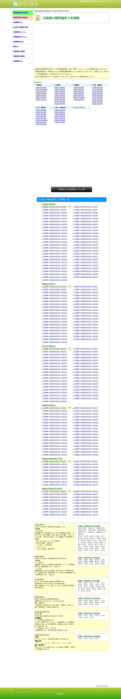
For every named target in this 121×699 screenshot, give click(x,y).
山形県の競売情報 (60, 114)
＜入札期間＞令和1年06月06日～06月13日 (85, 461)
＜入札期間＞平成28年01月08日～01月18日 (54, 280)
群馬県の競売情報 (41, 99)
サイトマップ (66, 690)
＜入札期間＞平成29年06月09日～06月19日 (54, 245)
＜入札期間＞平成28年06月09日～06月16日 (85, 481)
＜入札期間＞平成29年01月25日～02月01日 (54, 509)
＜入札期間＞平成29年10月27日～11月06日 (85, 230)
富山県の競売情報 (60, 104)
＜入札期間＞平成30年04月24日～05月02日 (54, 363)
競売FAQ (15, 46)
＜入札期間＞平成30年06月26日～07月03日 (85, 298)
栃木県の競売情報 (41, 97)
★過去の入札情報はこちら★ (72, 189)
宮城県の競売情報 (60, 110)
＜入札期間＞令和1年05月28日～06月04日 (53, 289)
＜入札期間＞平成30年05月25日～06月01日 (85, 360)
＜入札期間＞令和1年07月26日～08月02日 (53, 348)
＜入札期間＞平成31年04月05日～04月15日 (54, 212)
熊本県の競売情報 (41, 118)
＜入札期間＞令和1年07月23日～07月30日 (53, 286)
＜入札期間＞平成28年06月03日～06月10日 (54, 449)
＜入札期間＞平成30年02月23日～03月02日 (54, 366)
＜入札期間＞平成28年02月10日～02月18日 (85, 484)
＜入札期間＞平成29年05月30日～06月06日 (54, 318)
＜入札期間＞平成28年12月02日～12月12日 (54, 253)
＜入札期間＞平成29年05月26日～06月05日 (85, 245)
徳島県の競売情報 (97, 99)
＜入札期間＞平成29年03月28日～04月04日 (85, 318)
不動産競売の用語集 (19, 51)
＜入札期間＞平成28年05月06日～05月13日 (85, 449)
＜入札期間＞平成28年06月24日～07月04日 (85, 265)
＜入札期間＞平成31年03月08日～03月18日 (85, 212)
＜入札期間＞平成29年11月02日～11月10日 (54, 431)
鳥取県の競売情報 (97, 93)
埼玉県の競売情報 (41, 91)
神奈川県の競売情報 (41, 89)
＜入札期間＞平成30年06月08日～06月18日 (85, 221)
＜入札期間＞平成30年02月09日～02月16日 (85, 425)
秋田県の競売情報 (60, 118)
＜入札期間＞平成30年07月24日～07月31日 (54, 298)
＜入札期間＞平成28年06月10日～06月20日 (54, 268)
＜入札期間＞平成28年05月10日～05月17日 (54, 336)
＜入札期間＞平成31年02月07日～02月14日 (85, 464)
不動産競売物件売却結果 (20, 17)
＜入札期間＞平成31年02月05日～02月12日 (54, 295)
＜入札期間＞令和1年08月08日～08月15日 (53, 461)
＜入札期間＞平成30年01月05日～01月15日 (85, 227)
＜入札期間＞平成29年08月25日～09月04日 (85, 236)
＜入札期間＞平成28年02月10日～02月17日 (85, 514)
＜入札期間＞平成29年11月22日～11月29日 (85, 500)
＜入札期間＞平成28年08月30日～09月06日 (54, 330)
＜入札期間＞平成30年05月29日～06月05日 (54, 301)
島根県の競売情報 (97, 95)
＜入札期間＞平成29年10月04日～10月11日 (54, 503)
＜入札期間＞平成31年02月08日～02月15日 (85, 413)
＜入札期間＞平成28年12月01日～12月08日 (85, 479)
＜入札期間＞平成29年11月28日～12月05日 (54, 310)
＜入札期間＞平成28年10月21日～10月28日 (85, 386)
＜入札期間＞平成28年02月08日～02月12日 (85, 277)
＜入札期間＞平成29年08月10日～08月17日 (54, 476)
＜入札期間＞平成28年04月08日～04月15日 (54, 452)
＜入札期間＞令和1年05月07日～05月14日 (85, 289)
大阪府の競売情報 (78, 87)
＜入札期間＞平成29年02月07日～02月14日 (85, 321)
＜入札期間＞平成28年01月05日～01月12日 (54, 342)
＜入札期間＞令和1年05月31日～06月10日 (53, 209)
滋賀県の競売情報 (78, 95)
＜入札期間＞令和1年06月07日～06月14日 (85, 408)
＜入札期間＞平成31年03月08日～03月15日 (54, 413)
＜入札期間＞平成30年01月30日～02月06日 (54, 307)
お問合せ (47, 690)
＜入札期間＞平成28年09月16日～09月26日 (54, 259)
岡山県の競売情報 (97, 91)
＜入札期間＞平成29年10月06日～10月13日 (85, 431)
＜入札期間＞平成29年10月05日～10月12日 (85, 473)
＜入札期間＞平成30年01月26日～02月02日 (85, 366)
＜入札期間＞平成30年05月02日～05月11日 (54, 422)
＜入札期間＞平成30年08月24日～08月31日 (54, 357)
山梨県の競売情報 (60, 91)
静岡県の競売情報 (60, 89)
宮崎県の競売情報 (41, 122)
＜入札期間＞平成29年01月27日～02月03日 (54, 384)
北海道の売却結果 (79, 107)
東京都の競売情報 (41, 87)
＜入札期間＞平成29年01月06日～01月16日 (85, 250)
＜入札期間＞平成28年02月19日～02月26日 (85, 398)
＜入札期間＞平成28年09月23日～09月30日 (54, 389)
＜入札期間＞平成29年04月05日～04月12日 (85, 506)
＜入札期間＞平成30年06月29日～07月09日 (54, 221)
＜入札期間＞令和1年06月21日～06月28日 (85, 348)
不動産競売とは (17, 22)
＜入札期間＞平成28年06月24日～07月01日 (85, 392)
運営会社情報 (20, 690)
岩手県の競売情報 (60, 116)
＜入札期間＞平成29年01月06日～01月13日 (85, 443)
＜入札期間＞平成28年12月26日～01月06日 (85, 384)
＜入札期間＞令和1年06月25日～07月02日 (85, 286)
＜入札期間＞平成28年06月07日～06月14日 (85, 333)
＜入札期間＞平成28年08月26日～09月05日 (85, 259)
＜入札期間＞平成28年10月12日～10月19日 (54, 511)
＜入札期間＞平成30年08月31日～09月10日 (54, 218)
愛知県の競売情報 (60, 87)
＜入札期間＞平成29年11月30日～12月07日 (54, 473)
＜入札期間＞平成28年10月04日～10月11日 (85, 327)
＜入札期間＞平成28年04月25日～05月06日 (85, 395)
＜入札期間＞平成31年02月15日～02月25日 (54, 215)
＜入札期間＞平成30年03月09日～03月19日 (85, 224)
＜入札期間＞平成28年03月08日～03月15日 (54, 339)
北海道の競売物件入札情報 (61, 11)
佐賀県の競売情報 (41, 112)
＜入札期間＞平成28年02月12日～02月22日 (54, 277)
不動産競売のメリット (19, 32)
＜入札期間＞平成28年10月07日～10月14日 (54, 446)
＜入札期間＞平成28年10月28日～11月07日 (54, 256)
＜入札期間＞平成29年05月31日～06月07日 (54, 506)
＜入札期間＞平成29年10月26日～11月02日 (54, 372)
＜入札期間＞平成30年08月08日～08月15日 (85, 494)
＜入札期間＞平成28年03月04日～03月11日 (85, 452)
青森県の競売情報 (60, 120)
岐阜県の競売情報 (60, 93)
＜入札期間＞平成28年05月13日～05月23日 (54, 271)
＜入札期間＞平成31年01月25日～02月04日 (85, 215)
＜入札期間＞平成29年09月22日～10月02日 (85, 233)
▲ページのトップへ (102, 685)
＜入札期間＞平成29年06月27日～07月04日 (85, 316)
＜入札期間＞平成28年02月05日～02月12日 (54, 454)
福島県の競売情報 (60, 112)
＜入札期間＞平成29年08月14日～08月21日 (54, 239)
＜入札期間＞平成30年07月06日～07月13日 (54, 419)
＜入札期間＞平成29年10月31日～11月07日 (85, 310)
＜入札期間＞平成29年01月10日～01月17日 (54, 324)
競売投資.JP (61, 694)
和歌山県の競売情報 (79, 97)
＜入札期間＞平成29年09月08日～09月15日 (54, 434)
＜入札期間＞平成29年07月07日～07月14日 (54, 437)
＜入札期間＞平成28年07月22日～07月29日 (54, 392)
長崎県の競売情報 (41, 114)
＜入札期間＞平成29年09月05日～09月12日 (85, 313)
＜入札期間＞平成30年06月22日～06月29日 (54, 360)
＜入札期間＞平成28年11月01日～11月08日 (54, 327)
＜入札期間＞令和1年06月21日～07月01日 (85, 207)
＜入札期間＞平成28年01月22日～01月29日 (54, 401)
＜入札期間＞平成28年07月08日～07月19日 (54, 265)
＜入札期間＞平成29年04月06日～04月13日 (54, 479)
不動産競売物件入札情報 (20, 12)
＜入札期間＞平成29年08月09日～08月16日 (85, 503)
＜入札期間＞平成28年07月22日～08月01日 (85, 262)
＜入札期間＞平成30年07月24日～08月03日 (85, 357)
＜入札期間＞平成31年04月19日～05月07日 (85, 351)
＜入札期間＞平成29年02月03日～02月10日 (54, 443)
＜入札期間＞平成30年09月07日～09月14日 (54, 416)
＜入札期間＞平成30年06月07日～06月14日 (85, 467)
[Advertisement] (71, 29)
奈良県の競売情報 (78, 93)
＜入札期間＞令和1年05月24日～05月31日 (53, 351)
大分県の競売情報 (41, 116)
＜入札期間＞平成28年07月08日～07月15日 (85, 446)
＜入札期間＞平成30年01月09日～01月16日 (85, 307)
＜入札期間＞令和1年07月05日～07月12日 (53, 408)
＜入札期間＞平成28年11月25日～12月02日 (54, 386)
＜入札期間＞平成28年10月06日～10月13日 (54, 481)
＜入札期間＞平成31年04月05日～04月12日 (85, 411)
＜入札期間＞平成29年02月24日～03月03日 (85, 381)
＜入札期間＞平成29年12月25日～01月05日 (54, 369)
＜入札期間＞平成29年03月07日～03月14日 (54, 321)
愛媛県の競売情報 (97, 104)
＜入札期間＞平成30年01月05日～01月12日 (54, 428)
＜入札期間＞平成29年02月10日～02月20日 (85, 248)
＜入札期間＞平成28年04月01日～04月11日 (54, 274)
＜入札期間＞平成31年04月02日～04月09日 (54, 292)
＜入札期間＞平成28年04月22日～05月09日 (85, 271)
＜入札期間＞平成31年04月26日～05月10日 (54, 411)
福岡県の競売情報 (41, 110)
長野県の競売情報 (60, 95)
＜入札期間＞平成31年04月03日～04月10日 (85, 491)
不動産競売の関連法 (19, 56)
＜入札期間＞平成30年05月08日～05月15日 (85, 301)
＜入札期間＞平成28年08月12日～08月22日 (54, 262)
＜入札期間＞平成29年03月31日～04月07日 (54, 381)
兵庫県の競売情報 (78, 89)
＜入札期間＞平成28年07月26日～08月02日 (85, 330)
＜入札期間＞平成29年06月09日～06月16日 (85, 437)
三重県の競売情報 (78, 99)
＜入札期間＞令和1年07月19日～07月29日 (53, 207)
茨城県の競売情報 (41, 95)
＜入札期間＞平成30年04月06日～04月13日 (85, 422)
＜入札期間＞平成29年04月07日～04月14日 (54, 440)
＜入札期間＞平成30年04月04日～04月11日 (85, 497)
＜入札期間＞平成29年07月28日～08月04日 (85, 375)
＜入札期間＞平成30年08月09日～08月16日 (54, 467)
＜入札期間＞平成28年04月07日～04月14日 (54, 484)
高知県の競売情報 (97, 102)
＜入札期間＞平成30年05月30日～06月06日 (54, 497)
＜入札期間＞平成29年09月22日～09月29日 (85, 372)
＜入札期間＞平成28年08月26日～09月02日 (85, 389)
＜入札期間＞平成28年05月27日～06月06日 (85, 268)
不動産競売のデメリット (20, 37)
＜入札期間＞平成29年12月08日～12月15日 (85, 428)
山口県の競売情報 (97, 89)
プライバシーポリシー (35, 690)
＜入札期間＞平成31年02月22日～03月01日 (85, 354)
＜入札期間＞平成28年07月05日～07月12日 (54, 333)
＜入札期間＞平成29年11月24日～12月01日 (85, 369)
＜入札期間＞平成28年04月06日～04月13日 (54, 514)
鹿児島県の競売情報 (41, 120)
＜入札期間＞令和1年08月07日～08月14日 (53, 491)
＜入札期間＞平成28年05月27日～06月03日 (54, 395)
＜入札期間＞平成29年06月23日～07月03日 (85, 242)
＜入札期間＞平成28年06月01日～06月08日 (85, 511)
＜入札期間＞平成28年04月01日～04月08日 (54, 398)
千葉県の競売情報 (41, 93)
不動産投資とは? (18, 61)
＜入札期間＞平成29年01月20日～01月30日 (54, 250)
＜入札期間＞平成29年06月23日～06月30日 (54, 378)
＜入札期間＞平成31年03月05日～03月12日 (85, 292)
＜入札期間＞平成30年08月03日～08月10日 (85, 416)
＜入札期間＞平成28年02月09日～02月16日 (85, 339)
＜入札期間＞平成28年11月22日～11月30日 (85, 509)
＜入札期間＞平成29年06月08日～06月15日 (85, 476)
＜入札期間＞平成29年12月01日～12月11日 (54, 230)
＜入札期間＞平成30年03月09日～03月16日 (54, 425)
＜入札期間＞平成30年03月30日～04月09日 (54, 224)
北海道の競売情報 (60, 122)
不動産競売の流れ (18, 41)
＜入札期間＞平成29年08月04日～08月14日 (85, 434)
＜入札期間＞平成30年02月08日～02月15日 (85, 470)
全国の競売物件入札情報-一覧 (43, 11)
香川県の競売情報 (97, 97)
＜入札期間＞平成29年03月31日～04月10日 (54, 248)
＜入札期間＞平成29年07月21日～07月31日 (85, 239)
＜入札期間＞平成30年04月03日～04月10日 (54, 304)
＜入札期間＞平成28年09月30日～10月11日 (85, 256)
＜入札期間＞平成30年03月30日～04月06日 (85, 363)
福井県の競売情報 (60, 99)
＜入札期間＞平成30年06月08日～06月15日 (85, 419)
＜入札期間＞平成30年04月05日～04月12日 (54, 470)
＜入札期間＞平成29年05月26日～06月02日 (85, 378)
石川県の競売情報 (60, 102)
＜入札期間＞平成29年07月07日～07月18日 (54, 242)
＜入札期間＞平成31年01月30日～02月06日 (54, 494)
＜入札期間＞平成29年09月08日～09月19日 (54, 236)
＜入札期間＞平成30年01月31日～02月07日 (54, 500)
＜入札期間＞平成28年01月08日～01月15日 (85, 454)
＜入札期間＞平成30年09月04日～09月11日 (85, 295)
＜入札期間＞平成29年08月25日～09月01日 (54, 375)
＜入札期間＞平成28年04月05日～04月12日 (85, 336)
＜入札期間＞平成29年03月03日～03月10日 (85, 440)
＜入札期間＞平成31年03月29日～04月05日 (54, 354)
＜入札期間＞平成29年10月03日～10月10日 (54, 313)
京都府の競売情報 (78, 91)
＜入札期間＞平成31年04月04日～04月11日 (54, 464)
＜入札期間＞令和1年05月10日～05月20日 (85, 209)
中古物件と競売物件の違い (21, 27)
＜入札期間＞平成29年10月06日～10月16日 (54, 233)
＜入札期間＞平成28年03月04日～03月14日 (85, 274)
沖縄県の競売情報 (41, 124)
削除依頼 (56, 690)
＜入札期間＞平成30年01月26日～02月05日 (54, 227)
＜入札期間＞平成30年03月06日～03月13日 (85, 304)
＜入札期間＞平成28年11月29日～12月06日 (85, 324)
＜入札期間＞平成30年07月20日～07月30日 (85, 218)
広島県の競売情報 (97, 87)
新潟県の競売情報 (60, 97)
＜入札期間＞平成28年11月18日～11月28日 (85, 253)
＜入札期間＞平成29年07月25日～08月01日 (54, 316)
